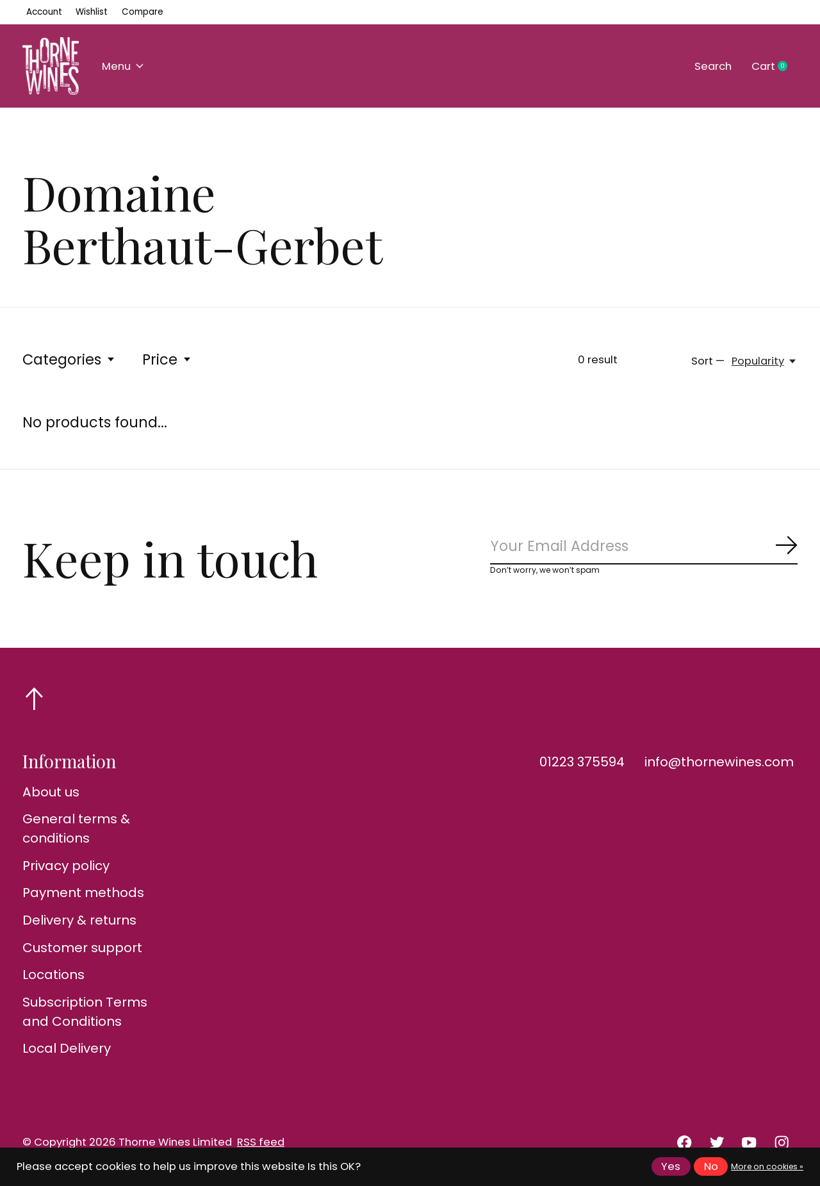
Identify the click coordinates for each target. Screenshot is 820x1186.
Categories (69, 359)
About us (50, 792)
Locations (53, 975)
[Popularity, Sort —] (765, 361)
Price (167, 359)
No (711, 1166)
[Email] (644, 546)
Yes (670, 1166)
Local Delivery (66, 1048)
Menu (123, 66)
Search (713, 66)
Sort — (708, 361)
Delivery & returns (79, 920)
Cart (774, 66)
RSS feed (260, 1142)
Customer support (82, 948)
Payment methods (83, 893)
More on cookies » (767, 1166)
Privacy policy (66, 866)
